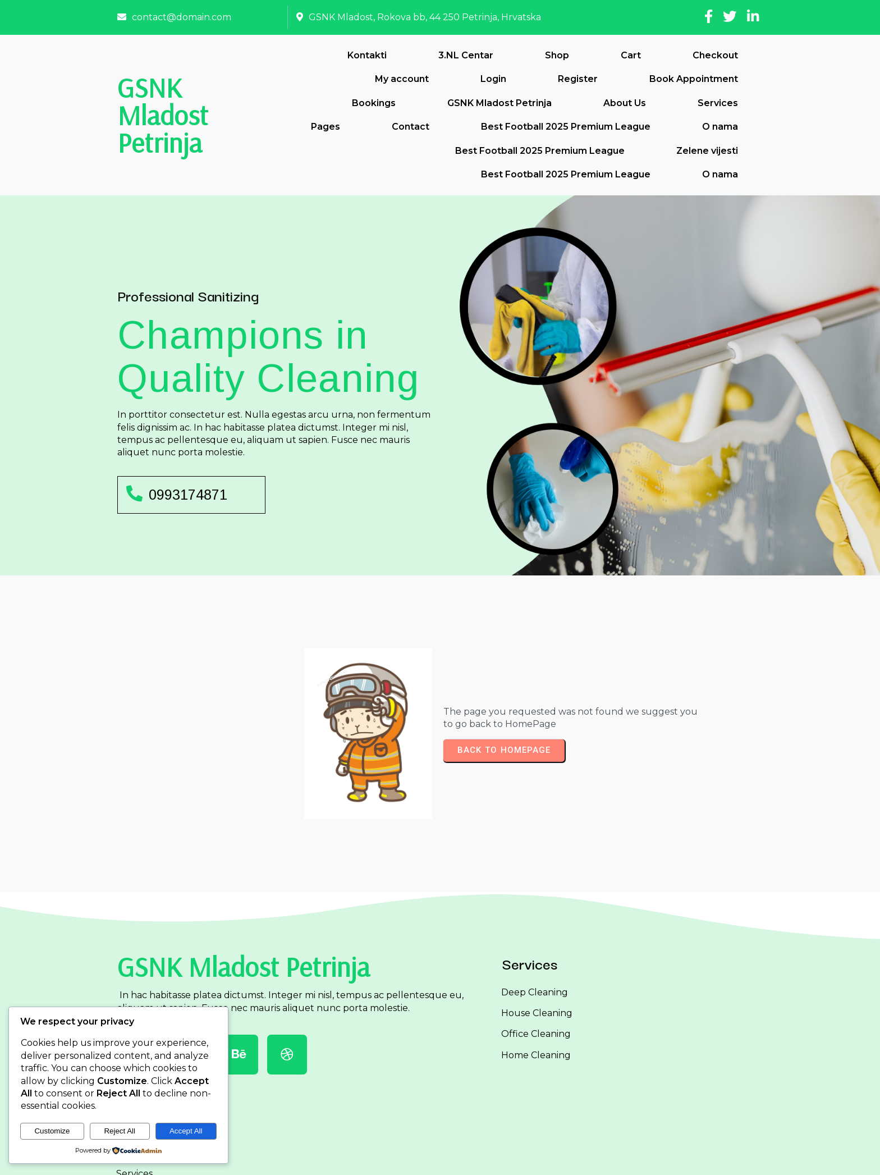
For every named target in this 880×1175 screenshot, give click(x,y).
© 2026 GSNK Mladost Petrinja (440, 1156)
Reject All (119, 1131)
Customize (52, 1131)
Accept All (186, 1131)
